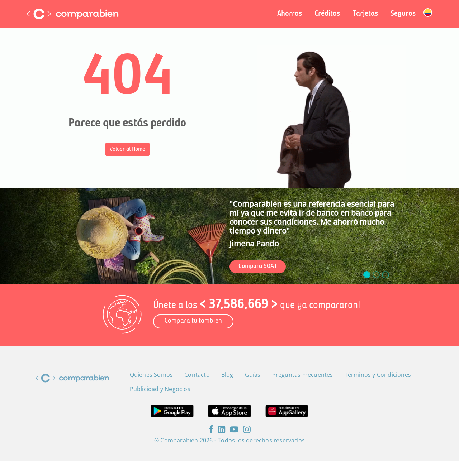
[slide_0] (366, 274)
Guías (253, 375)
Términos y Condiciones (378, 375)
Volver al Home (127, 149)
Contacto (197, 375)
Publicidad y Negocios (160, 389)
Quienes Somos (151, 375)
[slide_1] (376, 274)
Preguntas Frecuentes (302, 375)
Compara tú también (193, 321)
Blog (227, 375)
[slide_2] (385, 274)
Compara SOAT (257, 266)
